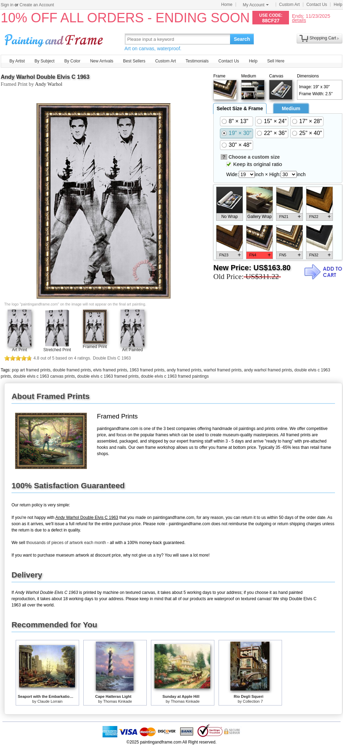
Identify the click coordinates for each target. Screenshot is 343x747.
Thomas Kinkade (117, 701)
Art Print (19, 349)
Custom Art (289, 4)
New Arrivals (101, 61)
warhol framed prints (223, 370)
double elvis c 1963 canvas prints (44, 376)
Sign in (7, 4)
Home (227, 4)
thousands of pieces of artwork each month (66, 542)
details (299, 20)
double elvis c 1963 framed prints (107, 376)
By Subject (44, 61)
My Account (256, 4)
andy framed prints (184, 370)
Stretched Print (57, 349)
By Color (72, 61)
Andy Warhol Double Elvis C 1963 (45, 77)
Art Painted (132, 349)
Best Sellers (134, 61)
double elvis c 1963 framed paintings (175, 376)
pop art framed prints (31, 370)
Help (338, 4)
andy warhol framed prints (268, 370)
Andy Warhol (48, 84)
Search (242, 39)
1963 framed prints (147, 370)
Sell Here (275, 61)
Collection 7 (253, 701)
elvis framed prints (110, 370)
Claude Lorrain (49, 701)
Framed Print (95, 346)
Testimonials (196, 61)
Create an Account (37, 4)
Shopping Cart (323, 38)
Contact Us (316, 4)
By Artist (17, 61)
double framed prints (72, 370)
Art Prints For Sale (54, 39)
